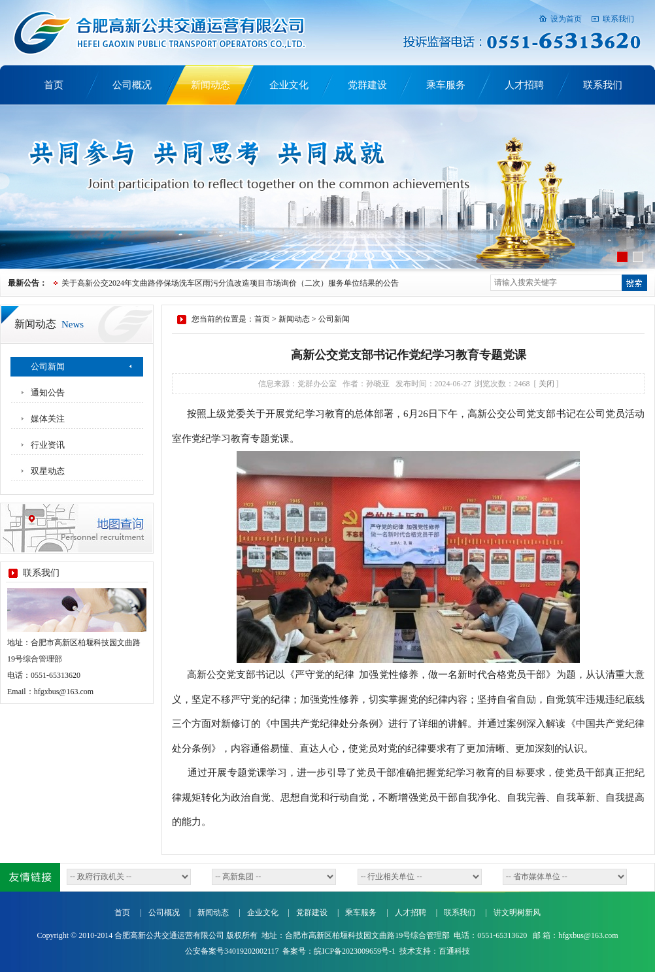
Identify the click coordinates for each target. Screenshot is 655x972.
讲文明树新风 (517, 912)
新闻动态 (210, 85)
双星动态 (48, 471)
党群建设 (367, 85)
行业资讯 (48, 445)
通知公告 (48, 392)
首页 (53, 85)
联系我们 (618, 19)
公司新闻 (48, 366)
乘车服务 (445, 85)
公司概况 (132, 85)
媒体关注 (48, 419)
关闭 (546, 383)
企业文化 (289, 85)
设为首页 (566, 19)
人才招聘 (524, 85)
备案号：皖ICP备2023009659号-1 (338, 951)
